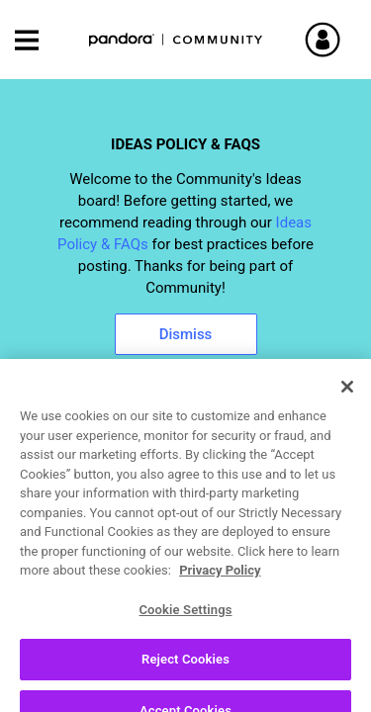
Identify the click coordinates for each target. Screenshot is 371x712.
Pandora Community (176, 40)
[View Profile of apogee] (112, 645)
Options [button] (338, 496)
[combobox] (185, 444)
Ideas (41, 495)
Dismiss (186, 334)
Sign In (346, 39)
